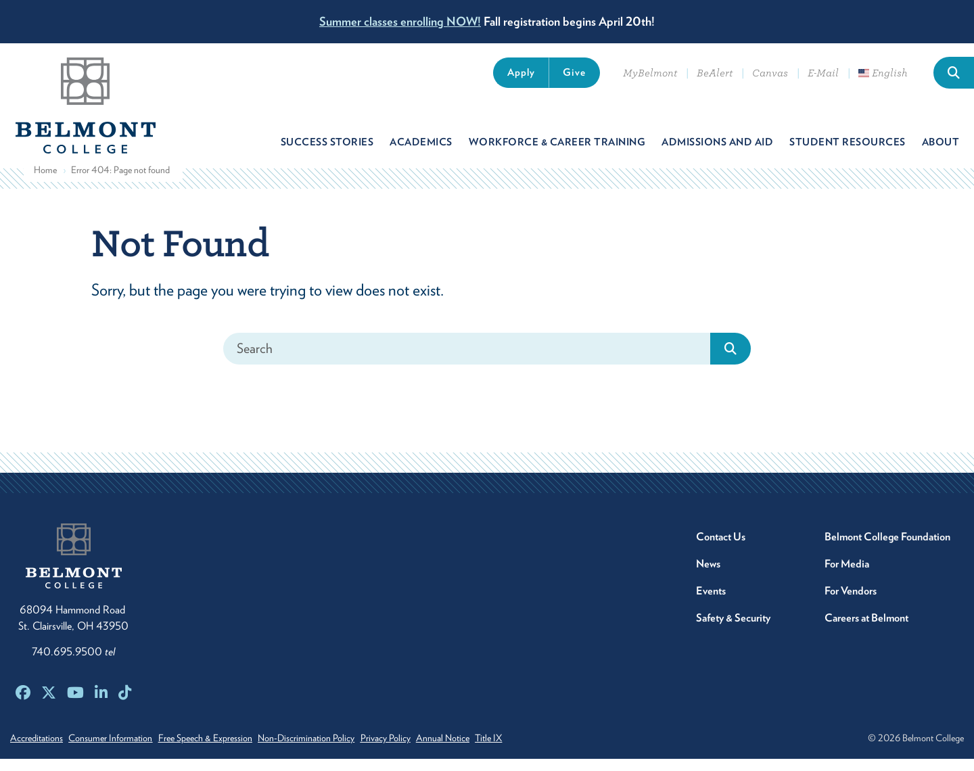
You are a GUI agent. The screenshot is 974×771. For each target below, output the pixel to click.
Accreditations (36, 750)
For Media (847, 575)
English (883, 73)
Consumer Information (120, 750)
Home (45, 182)
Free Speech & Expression (224, 750)
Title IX (543, 750)
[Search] (467, 361)
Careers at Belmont (866, 630)
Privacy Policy (422, 750)
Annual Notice (488, 750)
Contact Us (720, 548)
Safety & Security (733, 630)
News (708, 575)
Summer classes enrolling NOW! (400, 21)
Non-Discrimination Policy (333, 750)
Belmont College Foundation (887, 548)
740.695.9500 (73, 663)
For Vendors (851, 603)
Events (711, 603)
